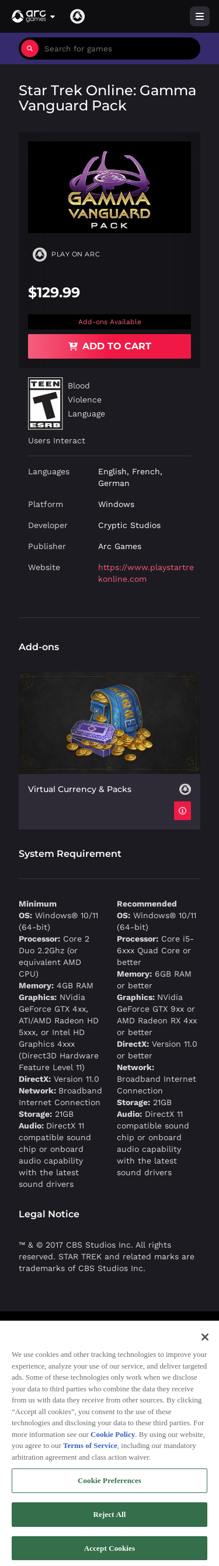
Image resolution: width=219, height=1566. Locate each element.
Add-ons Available (109, 322)
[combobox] (119, 48)
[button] (33, 16)
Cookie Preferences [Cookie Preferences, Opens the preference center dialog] (109, 1485)
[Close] (205, 1342)
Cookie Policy (113, 1439)
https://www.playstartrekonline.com (146, 573)
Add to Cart (109, 346)
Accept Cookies (109, 1552)
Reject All (109, 1519)
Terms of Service (90, 1450)
